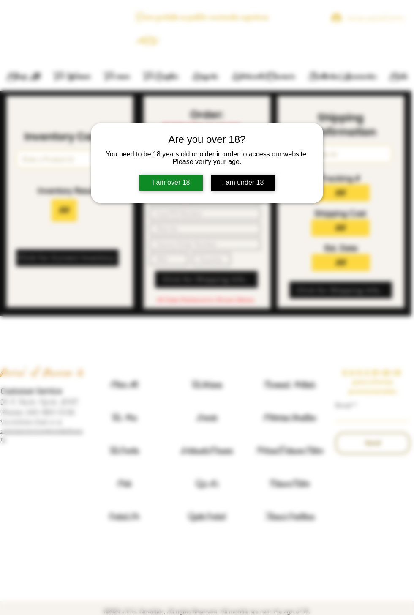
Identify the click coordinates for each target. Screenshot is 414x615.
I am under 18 (243, 182)
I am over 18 (171, 182)
